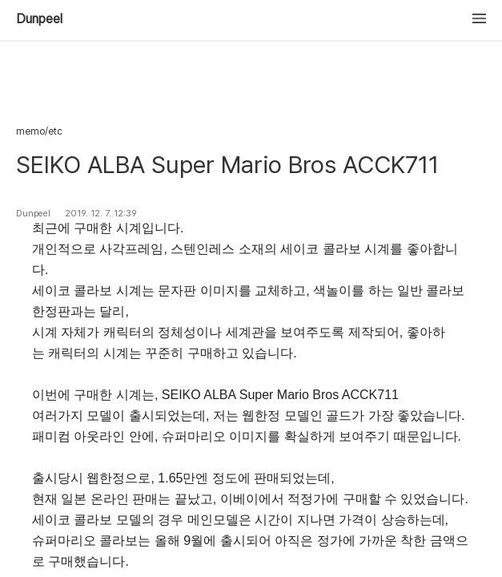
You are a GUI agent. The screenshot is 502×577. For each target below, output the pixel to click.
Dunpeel (39, 19)
